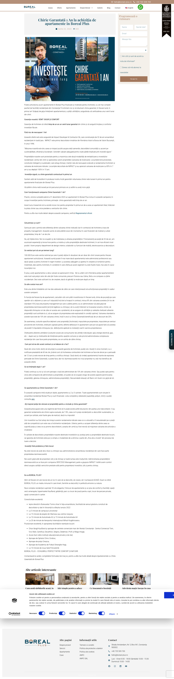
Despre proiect (65, 645)
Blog (108, 8)
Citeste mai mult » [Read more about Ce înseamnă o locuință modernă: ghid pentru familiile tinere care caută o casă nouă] (95, 609)
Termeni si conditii (87, 645)
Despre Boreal (86, 8)
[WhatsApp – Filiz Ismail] (140, 7)
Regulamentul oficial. (84, 213)
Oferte (59, 8)
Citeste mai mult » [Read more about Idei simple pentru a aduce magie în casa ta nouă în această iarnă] (63, 609)
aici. (33, 399)
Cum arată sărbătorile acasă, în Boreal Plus (39, 589)
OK (155, 656)
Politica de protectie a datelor (91, 648)
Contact (117, 8)
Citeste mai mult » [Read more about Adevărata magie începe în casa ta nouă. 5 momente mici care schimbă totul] (128, 609)
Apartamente (71, 8)
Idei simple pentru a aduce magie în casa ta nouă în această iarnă (70, 590)
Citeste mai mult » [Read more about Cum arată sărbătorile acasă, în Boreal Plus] (31, 609)
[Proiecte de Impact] (171, 339)
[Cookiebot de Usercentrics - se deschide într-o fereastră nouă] (14, 674)
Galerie (100, 8)
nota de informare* (127, 61)
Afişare (112, 675)
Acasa (50, 8)
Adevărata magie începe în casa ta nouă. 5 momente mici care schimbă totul (136, 590)
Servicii (62, 648)
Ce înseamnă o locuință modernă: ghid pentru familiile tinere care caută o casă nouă (104, 590)
